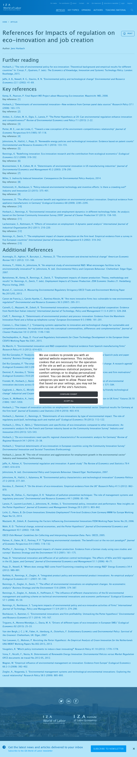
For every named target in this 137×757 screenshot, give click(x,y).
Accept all (68, 401)
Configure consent (68, 394)
